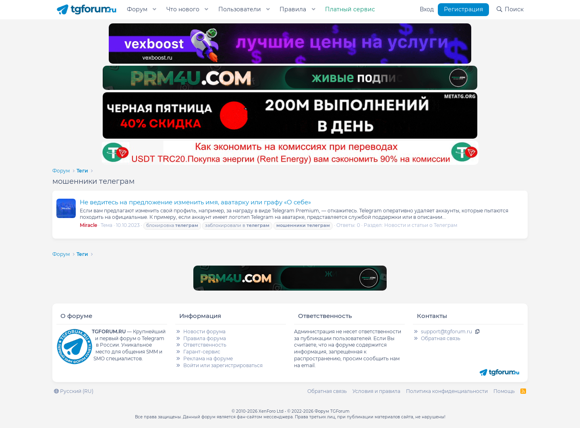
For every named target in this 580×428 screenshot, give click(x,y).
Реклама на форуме (208, 358)
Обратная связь (440, 338)
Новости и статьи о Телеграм (420, 225)
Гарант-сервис (201, 352)
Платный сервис (350, 9)
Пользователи (239, 9)
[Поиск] (510, 9)
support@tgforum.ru (446, 331)
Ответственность (204, 345)
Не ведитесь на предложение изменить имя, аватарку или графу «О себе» (195, 202)
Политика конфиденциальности (447, 391)
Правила (293, 9)
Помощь (504, 391)
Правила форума (204, 338)
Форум (137, 9)
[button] (154, 9)
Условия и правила (376, 391)
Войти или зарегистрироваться (223, 365)
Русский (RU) (73, 391)
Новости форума (204, 331)
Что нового (182, 9)
